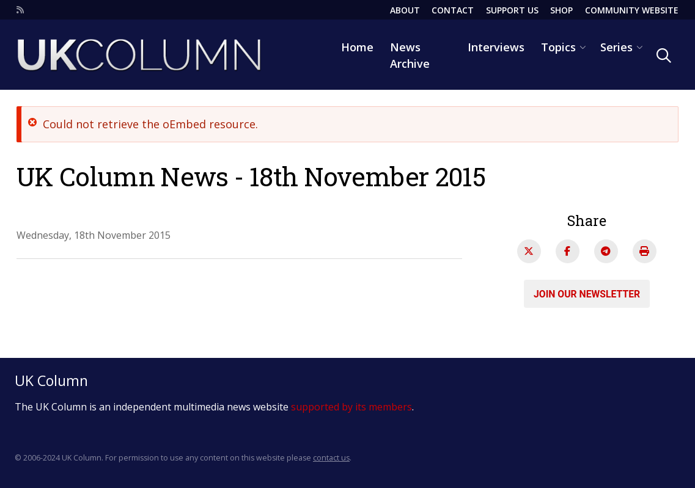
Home (357, 47)
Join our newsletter (587, 293)
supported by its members (351, 406)
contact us (331, 458)
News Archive (410, 55)
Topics (558, 47)
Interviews (496, 47)
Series (616, 47)
